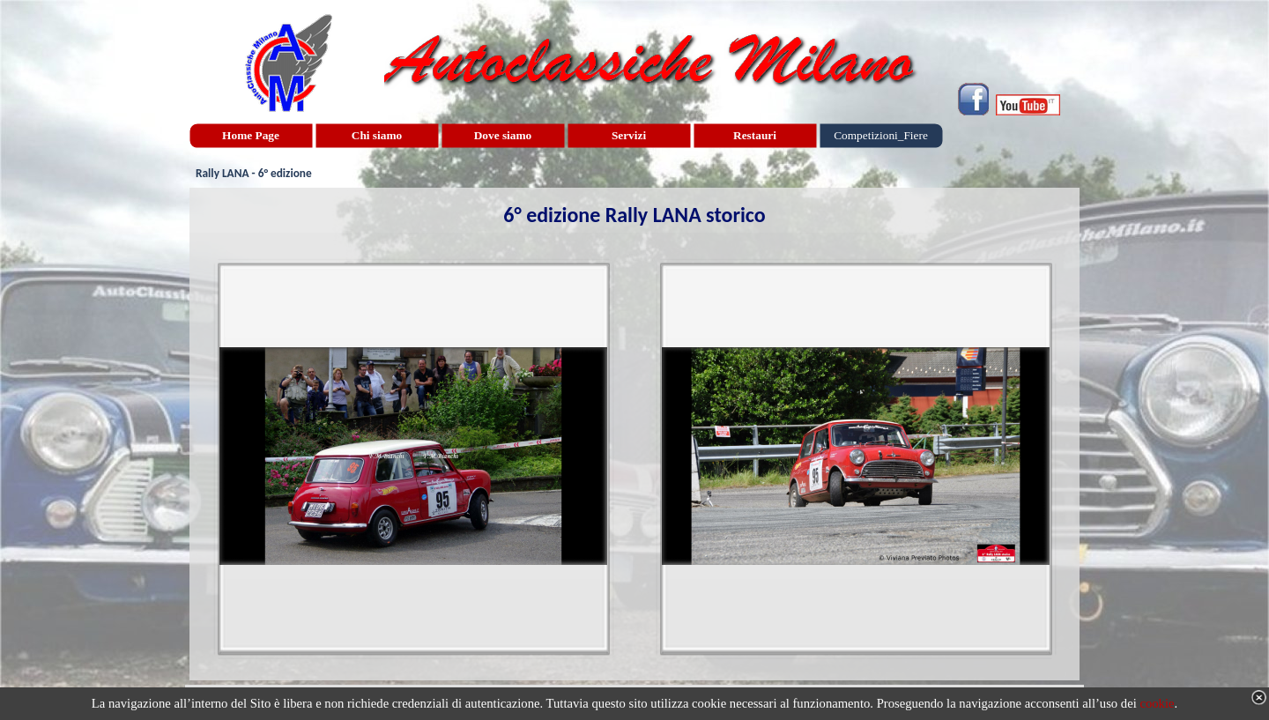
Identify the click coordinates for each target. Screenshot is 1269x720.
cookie (1156, 703)
